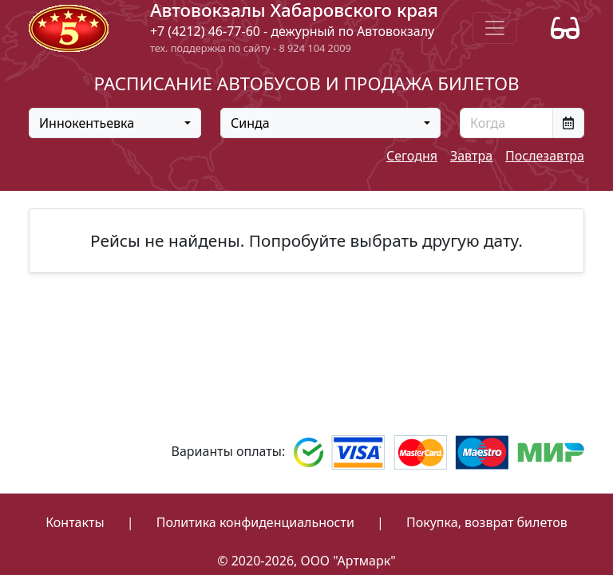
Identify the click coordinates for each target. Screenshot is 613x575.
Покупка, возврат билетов (487, 522)
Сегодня (411, 156)
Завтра (471, 156)
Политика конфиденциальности (255, 522)
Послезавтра (544, 156)
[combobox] (115, 123)
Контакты (74, 522)
